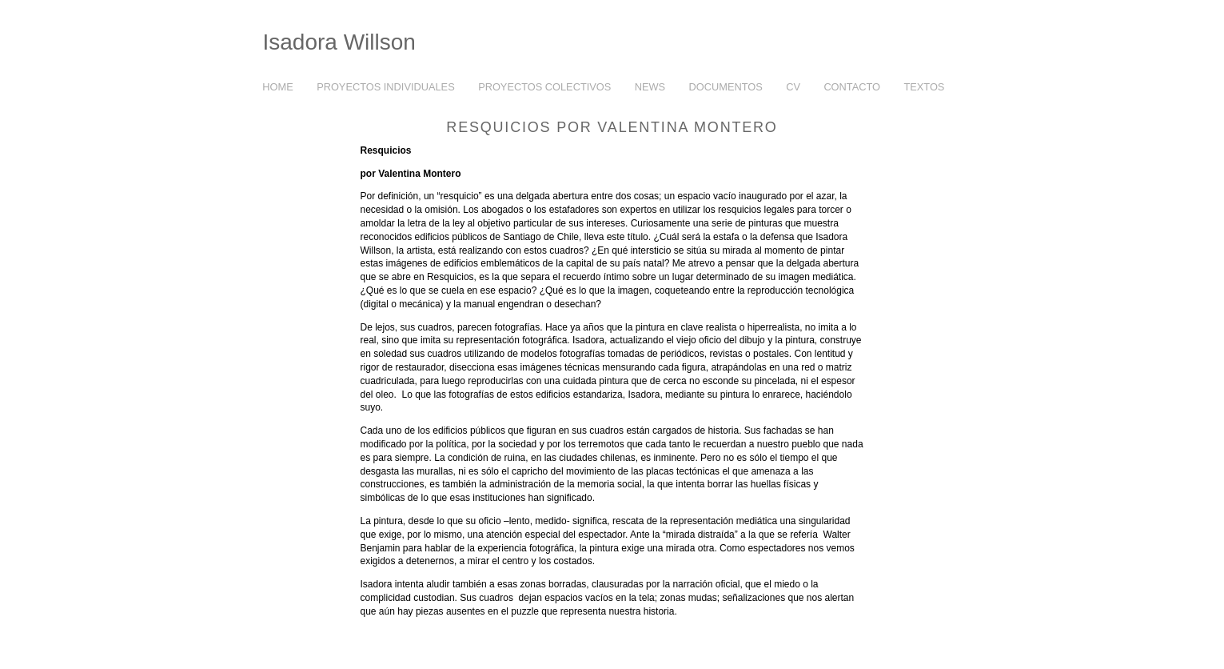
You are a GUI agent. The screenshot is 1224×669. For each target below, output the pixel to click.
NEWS (650, 87)
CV (793, 87)
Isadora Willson (339, 42)
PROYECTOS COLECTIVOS (540, 87)
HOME (277, 87)
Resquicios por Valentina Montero (611, 127)
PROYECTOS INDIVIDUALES (381, 87)
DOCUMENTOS (726, 87)
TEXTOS (920, 87)
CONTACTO (851, 87)
